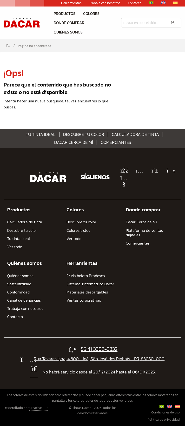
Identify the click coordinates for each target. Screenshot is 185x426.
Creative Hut (38, 407)
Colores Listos (78, 230)
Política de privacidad (163, 419)
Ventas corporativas (83, 300)
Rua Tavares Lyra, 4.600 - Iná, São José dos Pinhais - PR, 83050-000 (99, 358)
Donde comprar (69, 23)
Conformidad (18, 292)
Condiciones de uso (165, 412)
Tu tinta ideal (40, 134)
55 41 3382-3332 (99, 349)
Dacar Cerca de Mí (73, 142)
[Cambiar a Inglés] (163, 2)
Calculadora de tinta (135, 134)
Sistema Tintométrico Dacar (90, 284)
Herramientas (71, 3)
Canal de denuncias (24, 300)
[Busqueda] (143, 22)
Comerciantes (116, 142)
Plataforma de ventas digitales (144, 232)
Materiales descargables (87, 292)
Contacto (134, 3)
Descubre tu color (83, 134)
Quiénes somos (68, 32)
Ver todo (14, 247)
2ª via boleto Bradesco (85, 275)
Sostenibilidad (19, 284)
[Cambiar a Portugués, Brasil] (151, 2)
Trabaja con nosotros (104, 3)
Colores (91, 13)
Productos (64, 13)
